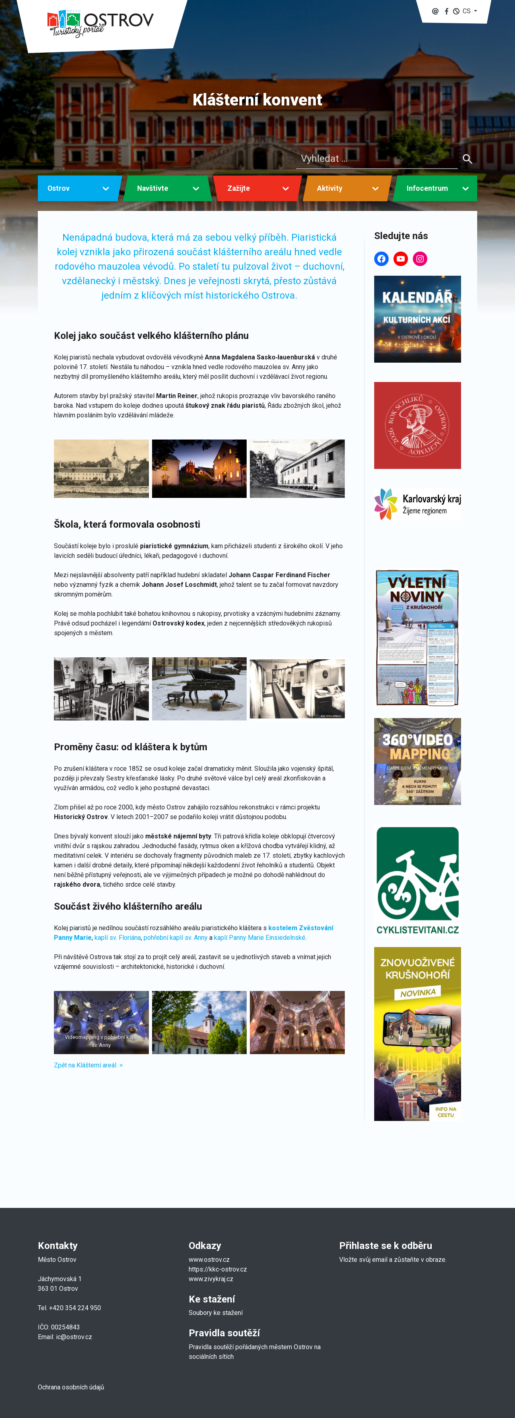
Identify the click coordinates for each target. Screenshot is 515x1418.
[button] (465, 11)
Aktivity (329, 188)
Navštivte (152, 188)
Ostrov (58, 188)
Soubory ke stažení (216, 1313)
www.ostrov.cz (209, 1259)
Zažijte (238, 188)
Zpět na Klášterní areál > (88, 1065)
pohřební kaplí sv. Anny (176, 937)
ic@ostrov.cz (74, 1337)
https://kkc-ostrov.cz (218, 1269)
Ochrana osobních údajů (71, 1387)
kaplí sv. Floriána (118, 937)
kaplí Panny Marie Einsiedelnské (259, 937)
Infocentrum (427, 188)
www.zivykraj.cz (212, 1279)
